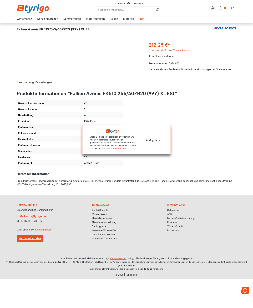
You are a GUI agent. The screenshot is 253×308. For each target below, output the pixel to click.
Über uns (172, 222)
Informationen (176, 205)
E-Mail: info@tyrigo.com (32, 216)
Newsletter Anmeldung (104, 222)
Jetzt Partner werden (103, 234)
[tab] (25, 82)
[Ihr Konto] (213, 8)
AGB (169, 214)
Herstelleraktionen (102, 218)
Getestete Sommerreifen (105, 238)
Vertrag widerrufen (30, 238)
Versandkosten (100, 214)
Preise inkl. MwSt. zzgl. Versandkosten (169, 50)
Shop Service (100, 205)
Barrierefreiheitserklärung (181, 218)
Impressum (173, 230)
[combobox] (125, 9)
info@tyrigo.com (133, 3)
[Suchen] (157, 9)
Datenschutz (174, 210)
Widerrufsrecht (175, 226)
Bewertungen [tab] (43, 82)
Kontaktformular (43, 229)
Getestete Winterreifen (104, 230)
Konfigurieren (153, 140)
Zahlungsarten (99, 226)
